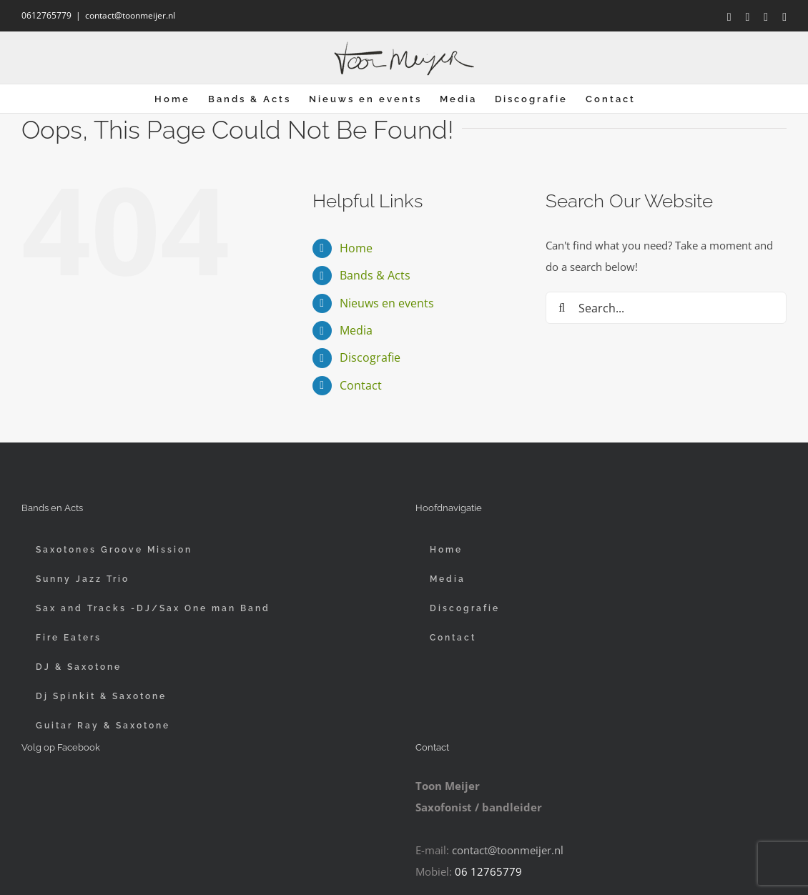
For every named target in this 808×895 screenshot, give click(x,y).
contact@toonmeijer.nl (130, 15)
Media (356, 330)
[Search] (562, 308)
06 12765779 (488, 871)
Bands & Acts (375, 275)
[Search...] (666, 308)
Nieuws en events (387, 303)
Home (356, 248)
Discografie (370, 357)
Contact (361, 385)
